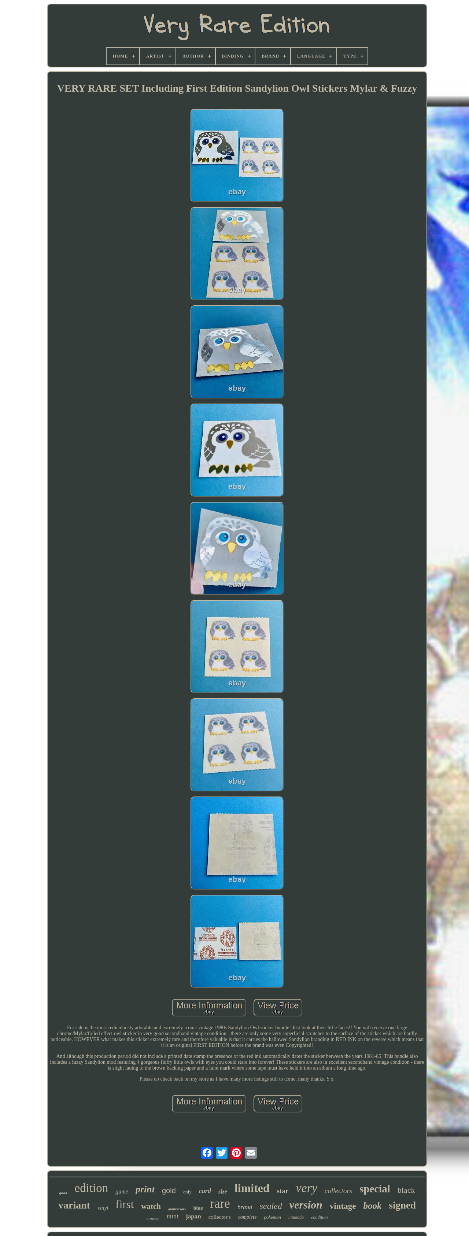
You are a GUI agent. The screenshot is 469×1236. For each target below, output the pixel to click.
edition (91, 1188)
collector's (219, 1217)
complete (247, 1217)
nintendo (296, 1217)
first (124, 1204)
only (187, 1192)
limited (252, 1188)
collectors (338, 1191)
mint (172, 1216)
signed (402, 1205)
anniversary (177, 1209)
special (374, 1189)
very (307, 1188)
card (205, 1191)
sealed (271, 1206)
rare (220, 1203)
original (153, 1218)
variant (74, 1205)
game (121, 1191)
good (63, 1193)
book (372, 1206)
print (145, 1189)
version (305, 1205)
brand (244, 1207)
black (406, 1190)
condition (319, 1217)
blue (198, 1208)
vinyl (102, 1208)
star (283, 1191)
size (222, 1191)
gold (169, 1191)
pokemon (272, 1217)
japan (193, 1216)
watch (151, 1206)
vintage (343, 1206)
